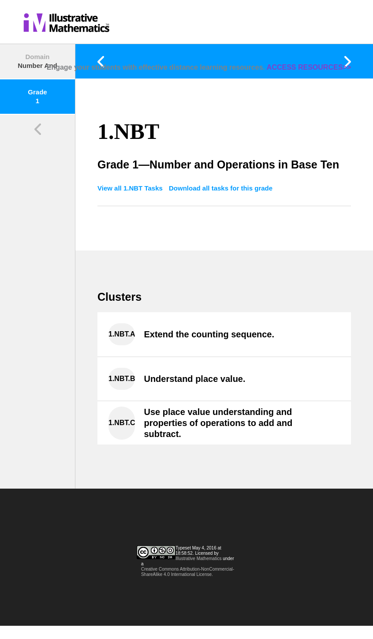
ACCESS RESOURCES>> (309, 67)
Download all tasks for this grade (220, 188)
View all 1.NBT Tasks (130, 188)
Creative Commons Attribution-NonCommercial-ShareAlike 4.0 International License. (187, 572)
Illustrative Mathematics (198, 558)
